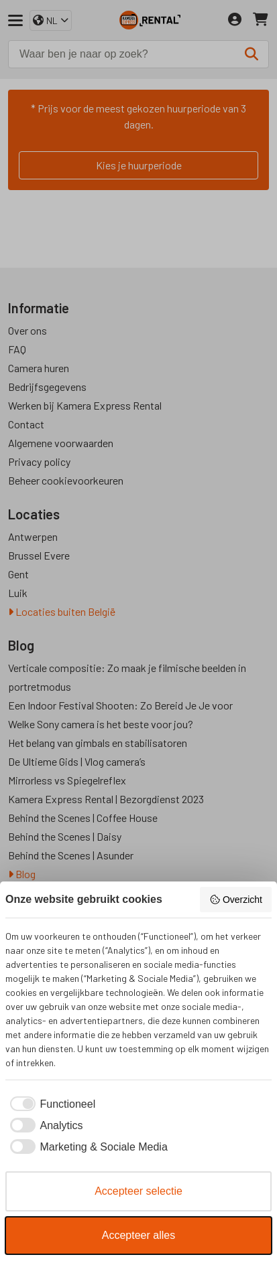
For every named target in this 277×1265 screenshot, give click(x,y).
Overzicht (235, 900)
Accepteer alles (138, 1235)
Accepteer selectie (138, 1191)
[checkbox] (50, 1104)
